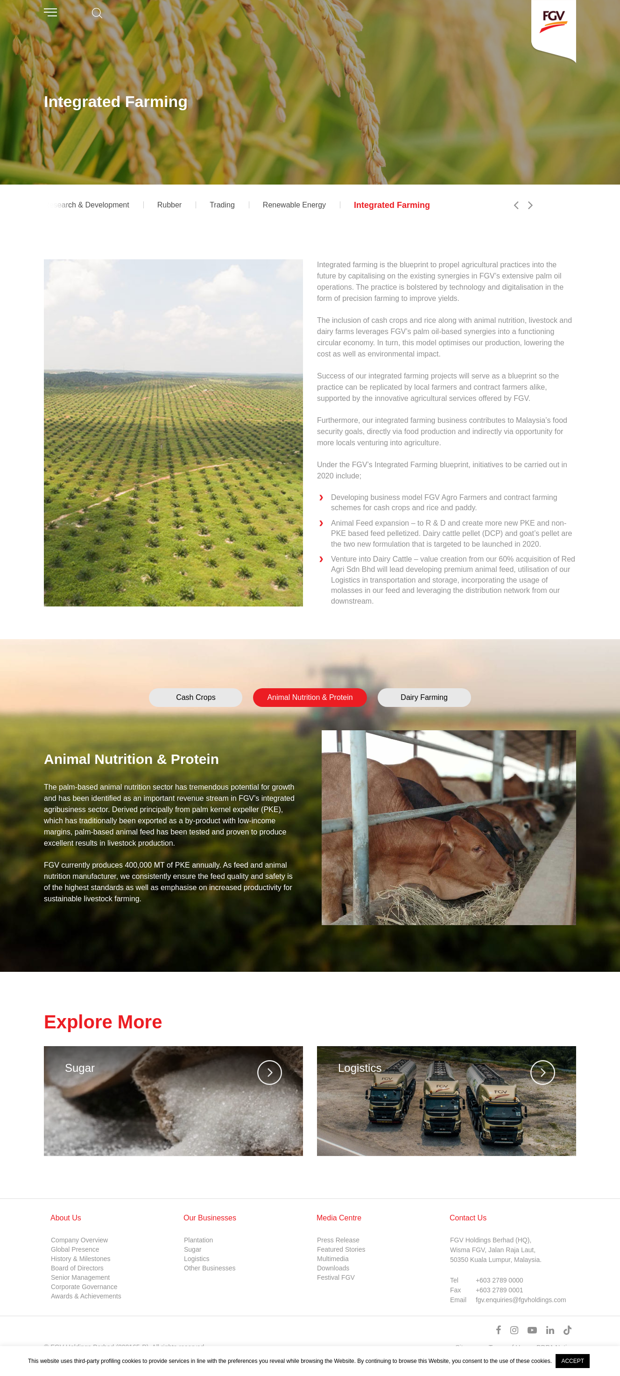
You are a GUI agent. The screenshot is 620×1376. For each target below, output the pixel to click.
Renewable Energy (294, 205)
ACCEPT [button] (572, 1361)
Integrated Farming (392, 205)
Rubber (169, 205)
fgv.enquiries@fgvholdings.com (521, 1300)
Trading (222, 205)
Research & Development (86, 205)
